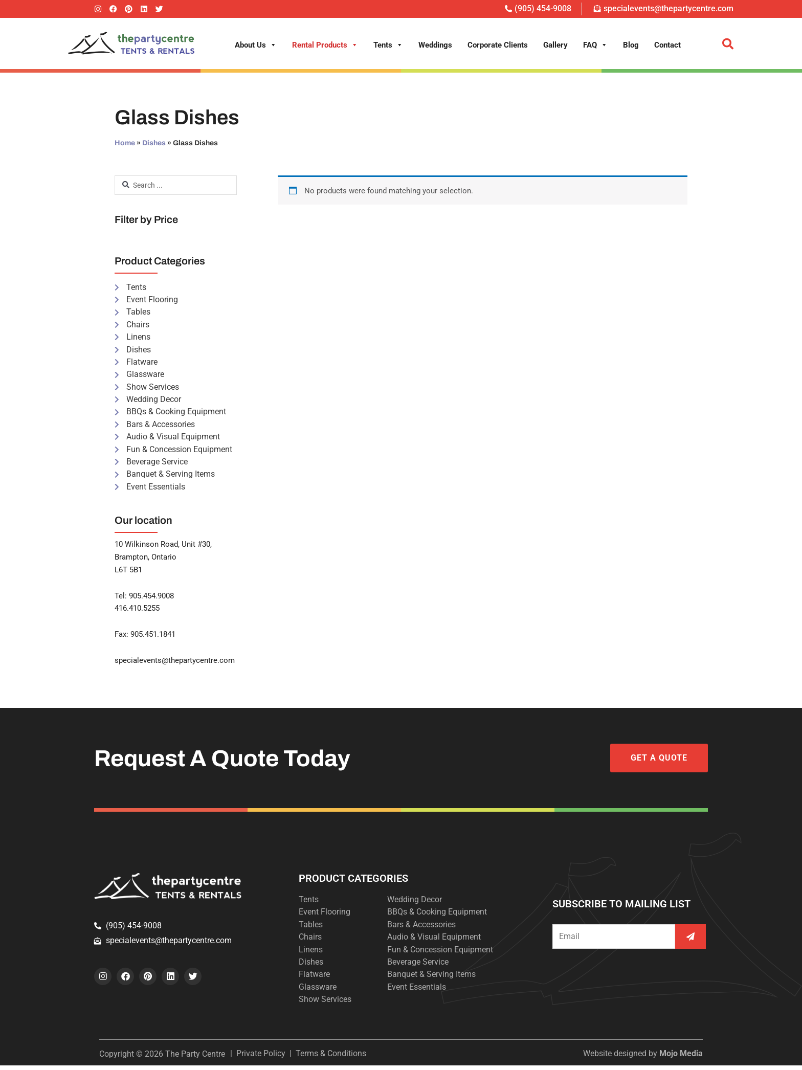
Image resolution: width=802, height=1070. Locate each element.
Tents (388, 45)
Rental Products (325, 45)
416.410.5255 (137, 611)
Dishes (154, 143)
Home (125, 143)
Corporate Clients (497, 45)
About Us (256, 45)
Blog (631, 45)
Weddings (435, 45)
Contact (667, 45)
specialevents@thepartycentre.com (175, 663)
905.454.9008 (151, 599)
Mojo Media (681, 1058)
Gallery (555, 45)
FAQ (595, 45)
